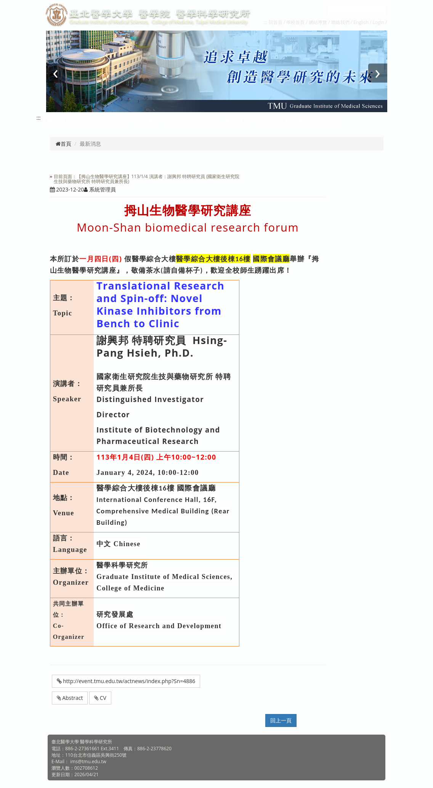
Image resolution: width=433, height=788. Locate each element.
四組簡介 (148, 121)
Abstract (70, 697)
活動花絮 (326, 121)
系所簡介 (118, 121)
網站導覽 (318, 22)
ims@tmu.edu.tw (88, 761)
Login (378, 22)
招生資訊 (89, 121)
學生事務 (237, 121)
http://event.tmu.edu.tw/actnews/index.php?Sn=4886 (126, 681)
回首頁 (275, 22)
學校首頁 (296, 22)
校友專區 (297, 121)
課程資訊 (208, 121)
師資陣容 (178, 121)
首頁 (63, 143)
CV (100, 697)
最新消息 (59, 121)
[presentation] (55, 73)
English (361, 22)
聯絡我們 (340, 22)
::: (265, 22)
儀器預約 (267, 121)
